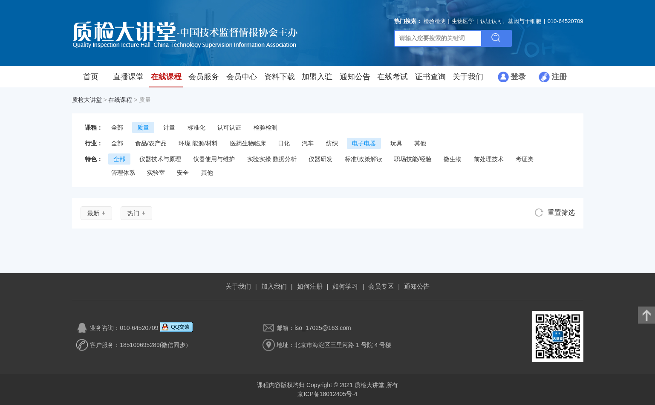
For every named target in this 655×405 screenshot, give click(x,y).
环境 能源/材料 (198, 143)
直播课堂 (128, 76)
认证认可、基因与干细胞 (510, 21)
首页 (90, 76)
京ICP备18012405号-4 (327, 394)
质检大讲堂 (87, 99)
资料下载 (279, 76)
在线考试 (392, 76)
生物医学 (463, 21)
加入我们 (274, 286)
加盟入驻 (317, 76)
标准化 (196, 127)
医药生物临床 (248, 143)
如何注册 (310, 286)
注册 (559, 76)
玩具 (396, 143)
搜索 (496, 38)
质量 (143, 127)
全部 (117, 127)
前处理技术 (489, 159)
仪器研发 (320, 159)
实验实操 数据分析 (272, 159)
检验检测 (435, 21)
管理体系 (123, 172)
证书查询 (430, 76)
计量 (169, 127)
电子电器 (364, 143)
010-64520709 (565, 21)
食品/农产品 (151, 143)
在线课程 (166, 76)
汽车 (308, 143)
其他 (420, 143)
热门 (133, 213)
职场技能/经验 (413, 159)
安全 (183, 172)
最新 (93, 213)
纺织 (332, 143)
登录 (518, 76)
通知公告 (355, 76)
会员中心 (241, 76)
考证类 (525, 159)
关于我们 (468, 76)
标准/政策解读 (363, 159)
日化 (284, 143)
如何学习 (345, 286)
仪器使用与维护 (214, 159)
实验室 (156, 172)
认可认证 (229, 127)
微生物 (453, 159)
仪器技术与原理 (160, 159)
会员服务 (203, 76)
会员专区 (381, 286)
